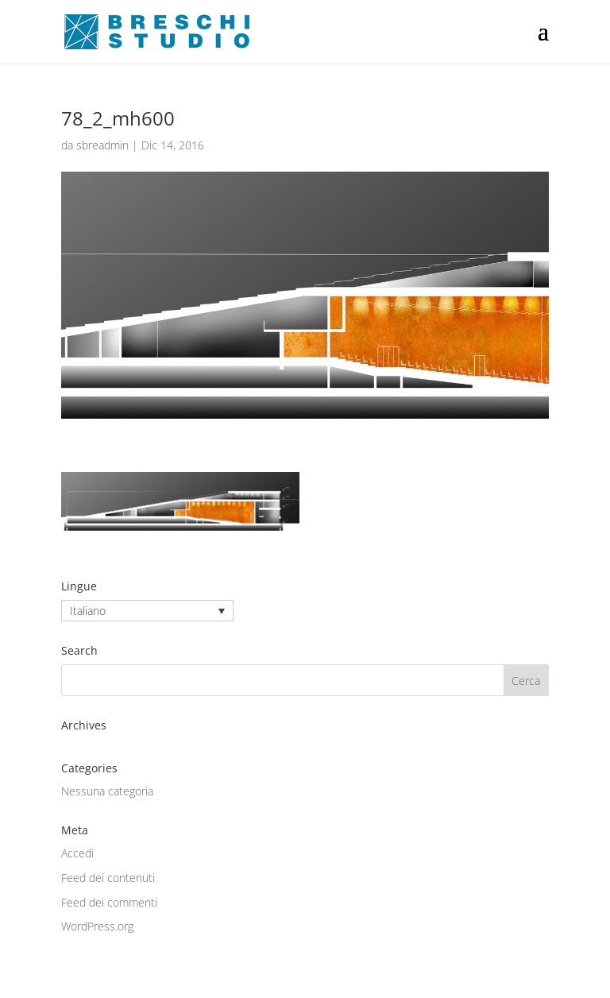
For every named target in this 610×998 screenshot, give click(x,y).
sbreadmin (102, 145)
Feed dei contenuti (108, 877)
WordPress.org (97, 926)
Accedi (77, 853)
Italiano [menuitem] (88, 610)
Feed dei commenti (109, 902)
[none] (147, 610)
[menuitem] (147, 610)
